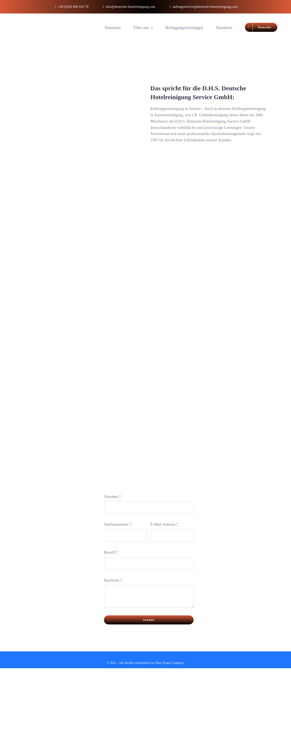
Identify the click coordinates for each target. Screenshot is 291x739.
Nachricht (113, 580)
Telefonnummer (118, 524)
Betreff (111, 552)
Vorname (112, 496)
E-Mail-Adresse (164, 524)
